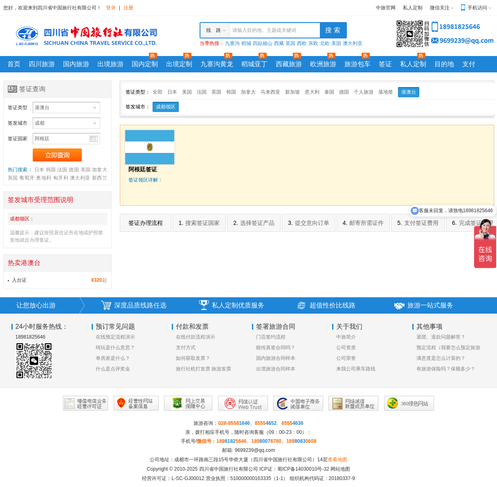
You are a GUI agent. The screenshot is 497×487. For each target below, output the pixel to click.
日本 (39, 170)
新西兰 (99, 178)
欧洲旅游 (323, 64)
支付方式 (186, 347)
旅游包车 (357, 64)
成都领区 (165, 107)
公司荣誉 (346, 358)
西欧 (302, 43)
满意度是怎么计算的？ (441, 358)
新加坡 (292, 92)
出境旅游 (110, 64)
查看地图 (337, 459)
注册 (128, 8)
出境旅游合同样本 (275, 369)
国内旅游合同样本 (275, 358)
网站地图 (340, 469)
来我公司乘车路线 (356, 369)
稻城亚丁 (254, 64)
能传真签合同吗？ (275, 347)
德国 (74, 170)
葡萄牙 (26, 178)
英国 (290, 43)
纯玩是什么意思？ (115, 347)
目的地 (444, 64)
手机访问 (477, 8)
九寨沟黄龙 (216, 64)
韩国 (51, 170)
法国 (62, 170)
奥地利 (43, 178)
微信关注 (440, 8)
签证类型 (17, 107)
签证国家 (17, 138)
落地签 (385, 92)
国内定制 (145, 64)
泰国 (329, 92)
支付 (468, 64)
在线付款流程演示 (195, 337)
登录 (111, 8)
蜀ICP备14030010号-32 (303, 469)
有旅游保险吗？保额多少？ (445, 369)
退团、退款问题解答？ (441, 337)
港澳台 (408, 92)
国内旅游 (76, 64)
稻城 (246, 43)
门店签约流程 (271, 337)
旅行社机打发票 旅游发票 (203, 369)
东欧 (313, 43)
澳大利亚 (352, 43)
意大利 (312, 92)
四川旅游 (42, 64)
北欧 (325, 43)
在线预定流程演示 (115, 337)
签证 (385, 64)
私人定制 (413, 8)
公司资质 (346, 347)
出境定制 (179, 64)
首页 (13, 64)
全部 (157, 92)
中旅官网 (386, 8)
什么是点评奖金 (113, 369)
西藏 (279, 43)
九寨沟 (232, 43)
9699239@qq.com (255, 450)
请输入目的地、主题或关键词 (264, 30)
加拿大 (99, 170)
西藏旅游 (289, 64)
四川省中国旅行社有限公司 (228, 469)
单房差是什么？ (113, 358)
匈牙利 (60, 178)
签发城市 (17, 123)
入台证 (19, 280)
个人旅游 (363, 92)
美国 (336, 43)
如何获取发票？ (193, 358)
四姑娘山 (262, 43)
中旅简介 (346, 337)
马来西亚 (270, 92)
